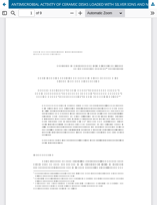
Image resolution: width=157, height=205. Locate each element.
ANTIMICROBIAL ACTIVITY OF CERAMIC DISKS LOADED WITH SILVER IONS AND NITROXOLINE (84, 4)
